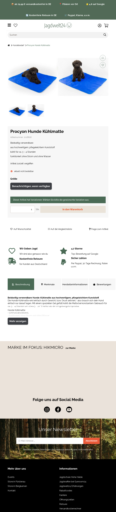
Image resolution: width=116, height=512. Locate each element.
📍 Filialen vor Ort (68, 4)
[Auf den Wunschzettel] (103, 65)
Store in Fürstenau (16, 481)
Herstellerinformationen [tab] (75, 284)
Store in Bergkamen (17, 486)
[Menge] (22, 209)
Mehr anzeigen (17, 321)
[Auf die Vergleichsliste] (103, 58)
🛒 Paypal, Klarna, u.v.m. (77, 15)
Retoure (63, 504)
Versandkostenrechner (70, 508)
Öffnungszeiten (66, 499)
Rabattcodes (65, 490)
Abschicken (91, 441)
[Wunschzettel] (15, 26)
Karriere (63, 495)
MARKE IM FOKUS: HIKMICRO (36, 347)
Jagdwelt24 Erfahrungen (71, 486)
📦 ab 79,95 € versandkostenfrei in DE (31, 4)
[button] (99, 25)
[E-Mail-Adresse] (49, 441)
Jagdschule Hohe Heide (70, 477)
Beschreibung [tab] (21, 284)
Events (11, 477)
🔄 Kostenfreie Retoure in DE (41, 15)
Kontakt (11, 490)
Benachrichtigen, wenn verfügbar (31, 186)
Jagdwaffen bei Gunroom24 (72, 481)
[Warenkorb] (106, 25)
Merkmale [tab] (48, 284)
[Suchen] (55, 35)
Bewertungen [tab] (102, 284)
